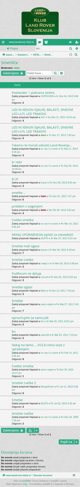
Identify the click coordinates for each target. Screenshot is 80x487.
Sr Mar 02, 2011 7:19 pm (65, 335)
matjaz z (45, 263)
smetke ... (19, 192)
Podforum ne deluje (26, 273)
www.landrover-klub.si (21, 42)
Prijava (14, 48)
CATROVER (47, 96)
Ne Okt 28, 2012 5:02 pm (62, 210)
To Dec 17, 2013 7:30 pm (62, 135)
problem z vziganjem (27, 206)
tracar (44, 182)
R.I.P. (15, 179)
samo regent (47, 304)
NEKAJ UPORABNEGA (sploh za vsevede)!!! (42, 234)
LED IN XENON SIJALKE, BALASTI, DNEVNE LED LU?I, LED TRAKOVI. (42, 111)
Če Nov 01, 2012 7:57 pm (62, 196)
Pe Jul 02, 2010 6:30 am (63, 403)
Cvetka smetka (22, 220)
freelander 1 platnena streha (33, 92)
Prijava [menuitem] (71, 43)
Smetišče (9, 62)
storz (17, 68)
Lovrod (44, 277)
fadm (43, 196)
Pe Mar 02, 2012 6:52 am (64, 277)
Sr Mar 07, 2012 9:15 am (64, 238)
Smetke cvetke (22, 259)
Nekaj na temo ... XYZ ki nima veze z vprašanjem (38, 347)
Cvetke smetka (22, 366)
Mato (43, 290)
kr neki (17, 162)
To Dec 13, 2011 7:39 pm (61, 290)
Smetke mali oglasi (25, 246)
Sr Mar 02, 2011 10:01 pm (60, 321)
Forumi (40, 43)
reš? (43, 117)
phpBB (25, 481)
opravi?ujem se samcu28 (30, 318)
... (3, 48)
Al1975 (44, 238)
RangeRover (47, 386)
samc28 (45, 335)
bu (14, 331)
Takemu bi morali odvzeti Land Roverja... (42, 145)
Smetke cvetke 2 (24, 383)
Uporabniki (47, 43)
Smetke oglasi (22, 287)
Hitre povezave (4, 43)
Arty (25, 484)
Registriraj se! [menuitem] (78, 43)
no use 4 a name (49, 148)
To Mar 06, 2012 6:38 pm (65, 263)
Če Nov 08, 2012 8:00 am (62, 182)
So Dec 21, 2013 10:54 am (62, 117)
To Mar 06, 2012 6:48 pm (62, 249)
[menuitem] (76, 54)
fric (42, 321)
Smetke (17, 300)
